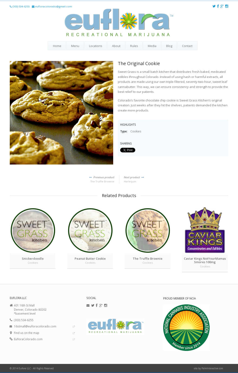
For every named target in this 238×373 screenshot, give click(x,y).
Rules (134, 46)
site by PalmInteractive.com (208, 368)
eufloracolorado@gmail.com (53, 6)
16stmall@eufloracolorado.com (35, 326)
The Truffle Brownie (62, 179)
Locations (95, 46)
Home (57, 46)
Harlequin (176, 179)
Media (152, 46)
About (116, 46)
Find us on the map (26, 333)
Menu (75, 46)
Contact (187, 46)
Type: (124, 131)
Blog (169, 46)
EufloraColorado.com (28, 339)
